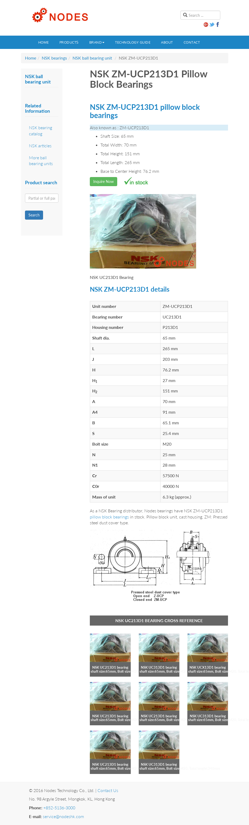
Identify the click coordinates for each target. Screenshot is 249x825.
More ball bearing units (41, 160)
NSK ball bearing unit (92, 57)
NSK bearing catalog (40, 130)
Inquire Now (103, 181)
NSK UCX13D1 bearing (207, 667)
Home (43, 42)
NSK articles (40, 145)
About (167, 42)
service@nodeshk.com (63, 816)
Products (69, 42)
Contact (192, 42)
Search (34, 215)
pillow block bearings (109, 516)
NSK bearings (54, 57)
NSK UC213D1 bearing (110, 667)
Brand (97, 42)
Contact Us (108, 790)
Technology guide (132, 42)
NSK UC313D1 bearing (159, 667)
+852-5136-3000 (59, 807)
